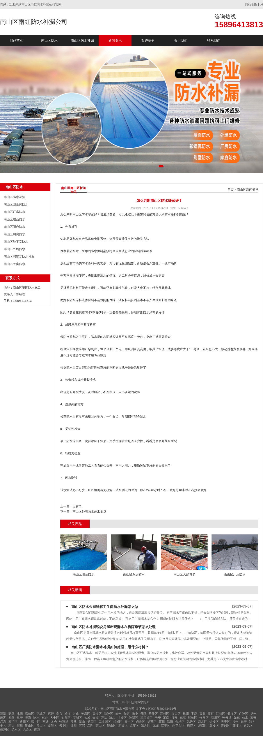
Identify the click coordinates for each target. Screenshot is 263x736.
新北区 (202, 721)
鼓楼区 (214, 725)
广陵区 (243, 713)
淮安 (158, 717)
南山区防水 (49, 40)
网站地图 (251, 4)
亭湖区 (77, 717)
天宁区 (225, 721)
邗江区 (232, 713)
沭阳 (20, 713)
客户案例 (148, 40)
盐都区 (66, 717)
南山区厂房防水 (14, 212)
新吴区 (123, 725)
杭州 (186, 713)
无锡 (156, 725)
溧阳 (170, 721)
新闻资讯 (115, 40)
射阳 (11, 717)
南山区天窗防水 (14, 264)
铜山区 (29, 725)
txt (261, 4)
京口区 (176, 713)
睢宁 (244, 721)
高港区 (97, 713)
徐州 (74, 725)
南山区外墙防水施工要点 (89, 511)
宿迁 (51, 713)
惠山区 (100, 725)
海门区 (13, 721)
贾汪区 (52, 725)
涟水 (112, 717)
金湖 (95, 717)
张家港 (63, 721)
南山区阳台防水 (14, 226)
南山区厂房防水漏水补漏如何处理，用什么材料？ (110, 647)
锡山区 (111, 725)
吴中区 (129, 721)
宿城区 (41, 713)
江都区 (220, 713)
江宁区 (165, 725)
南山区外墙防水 (14, 249)
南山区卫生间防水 (16, 204)
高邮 (202, 713)
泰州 (118, 713)
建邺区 (225, 725)
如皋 (245, 717)
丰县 (3, 725)
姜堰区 (85, 713)
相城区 (117, 721)
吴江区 (91, 721)
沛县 (252, 721)
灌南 (166, 717)
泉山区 (41, 725)
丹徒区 (153, 713)
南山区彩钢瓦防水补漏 (19, 256)
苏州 (162, 721)
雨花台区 (178, 725)
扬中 (135, 713)
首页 (230, 189)
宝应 (194, 713)
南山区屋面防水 (14, 219)
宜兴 (82, 725)
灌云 (174, 717)
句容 (127, 713)
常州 (235, 721)
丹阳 (143, 713)
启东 (3, 721)
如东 (237, 717)
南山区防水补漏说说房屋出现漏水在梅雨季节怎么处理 (113, 627)
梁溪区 (134, 725)
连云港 (226, 717)
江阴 (90, 725)
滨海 (28, 717)
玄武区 (248, 725)
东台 (45, 717)
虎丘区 (140, 721)
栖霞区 (191, 725)
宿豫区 (29, 713)
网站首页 (16, 40)
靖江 (67, 713)
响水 (36, 717)
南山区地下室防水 (16, 241)
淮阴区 (133, 717)
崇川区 (35, 721)
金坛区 (180, 721)
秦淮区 (237, 725)
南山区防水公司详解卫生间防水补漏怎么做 (104, 607)
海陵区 (108, 713)
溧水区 (16, 729)
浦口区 (202, 725)
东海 (183, 717)
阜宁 (20, 717)
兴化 (76, 713)
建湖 (3, 717)
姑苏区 (151, 721)
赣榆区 (192, 717)
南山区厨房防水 (14, 234)
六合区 (27, 729)
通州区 (24, 721)
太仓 (54, 721)
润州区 (164, 713)
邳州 (20, 725)
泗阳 (11, 713)
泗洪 (3, 713)
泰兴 (59, 713)
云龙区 (63, 725)
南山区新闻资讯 (247, 189)
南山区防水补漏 (82, 40)
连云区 (204, 717)
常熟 (74, 721)
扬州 (253, 713)
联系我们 (213, 40)
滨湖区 (145, 725)
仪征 (211, 713)
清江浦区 (146, 717)
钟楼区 (214, 721)
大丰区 (54, 717)
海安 (253, 717)
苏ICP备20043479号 (162, 708)
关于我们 (180, 40)
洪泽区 (122, 717)
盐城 (87, 717)
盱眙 (104, 717)
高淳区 (4, 729)
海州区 (215, 717)
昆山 (82, 721)
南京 (37, 729)
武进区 (191, 721)
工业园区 (105, 721)
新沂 (11, 725)
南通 (46, 721)
